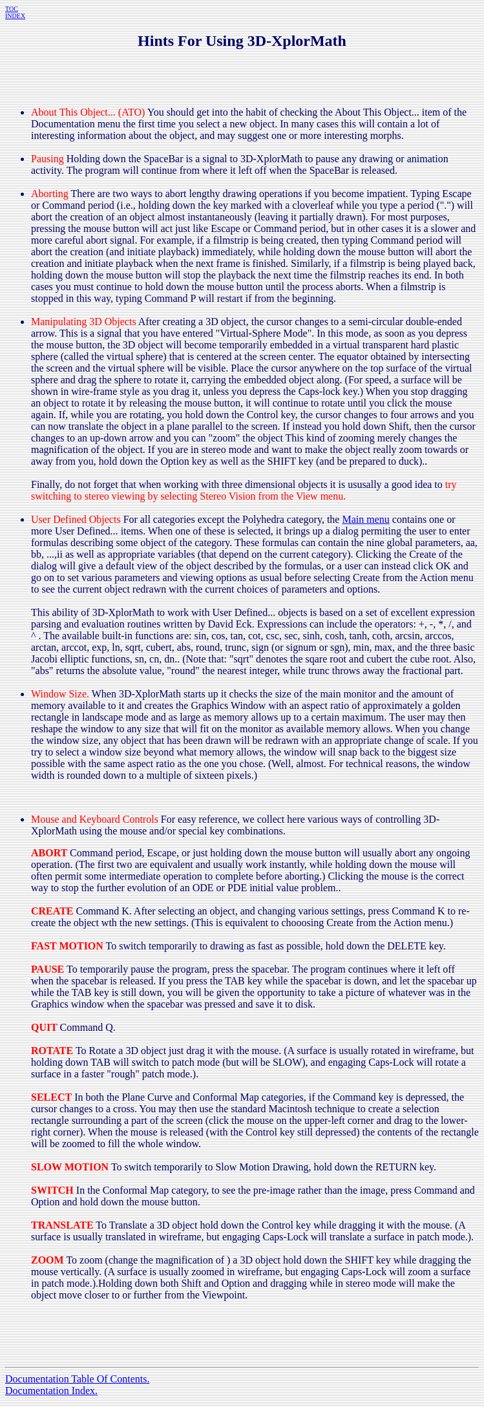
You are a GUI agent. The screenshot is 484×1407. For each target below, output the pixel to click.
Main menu (365, 519)
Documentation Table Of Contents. (77, 1378)
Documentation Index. (51, 1390)
